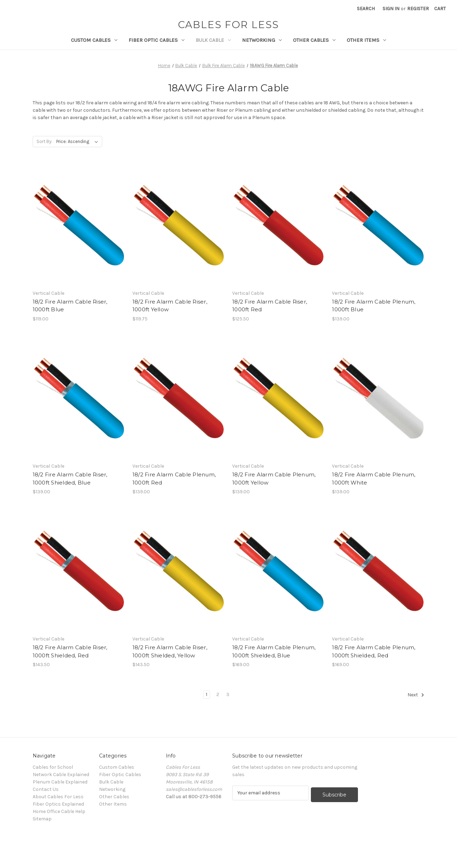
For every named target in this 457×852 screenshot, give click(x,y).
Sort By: (44, 141)
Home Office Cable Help (59, 811)
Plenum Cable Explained (60, 782)
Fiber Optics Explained (58, 804)
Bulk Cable (213, 40)
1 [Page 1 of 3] (206, 694)
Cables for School (53, 767)
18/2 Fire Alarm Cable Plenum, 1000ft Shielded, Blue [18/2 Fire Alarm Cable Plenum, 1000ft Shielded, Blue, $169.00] (273, 651)
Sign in (391, 9)
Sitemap (42, 819)
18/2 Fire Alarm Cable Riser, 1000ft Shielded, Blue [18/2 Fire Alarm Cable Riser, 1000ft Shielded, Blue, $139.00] (70, 478)
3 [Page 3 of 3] (227, 694)
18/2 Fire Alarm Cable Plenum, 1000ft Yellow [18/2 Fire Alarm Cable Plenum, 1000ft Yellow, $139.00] (273, 478)
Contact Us (46, 789)
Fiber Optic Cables (156, 40)
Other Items (366, 40)
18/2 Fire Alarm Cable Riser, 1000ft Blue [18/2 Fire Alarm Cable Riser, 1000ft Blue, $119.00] (70, 305)
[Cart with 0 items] (440, 8)
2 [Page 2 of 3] (217, 694)
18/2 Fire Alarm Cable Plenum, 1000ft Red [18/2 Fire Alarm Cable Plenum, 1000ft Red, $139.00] (174, 478)
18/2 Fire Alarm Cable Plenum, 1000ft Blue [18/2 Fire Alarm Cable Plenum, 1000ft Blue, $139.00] (373, 305)
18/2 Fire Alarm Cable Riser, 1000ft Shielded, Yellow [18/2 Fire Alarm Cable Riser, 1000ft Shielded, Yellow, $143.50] (169, 651)
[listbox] (78, 141)
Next (415, 694)
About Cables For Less (58, 797)
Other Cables (314, 40)
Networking (262, 40)
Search (366, 9)
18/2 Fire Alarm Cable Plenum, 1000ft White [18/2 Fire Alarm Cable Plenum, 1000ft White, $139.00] (373, 478)
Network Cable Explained (61, 775)
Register (418, 9)
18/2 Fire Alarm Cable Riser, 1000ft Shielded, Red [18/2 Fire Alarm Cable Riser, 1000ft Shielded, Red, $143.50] (70, 651)
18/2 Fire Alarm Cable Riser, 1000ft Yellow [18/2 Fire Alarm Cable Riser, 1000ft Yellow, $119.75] (169, 305)
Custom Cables (94, 40)
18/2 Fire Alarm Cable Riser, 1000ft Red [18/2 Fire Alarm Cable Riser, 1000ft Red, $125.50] (269, 305)
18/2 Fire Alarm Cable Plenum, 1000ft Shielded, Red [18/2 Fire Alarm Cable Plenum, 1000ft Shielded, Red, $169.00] (373, 651)
